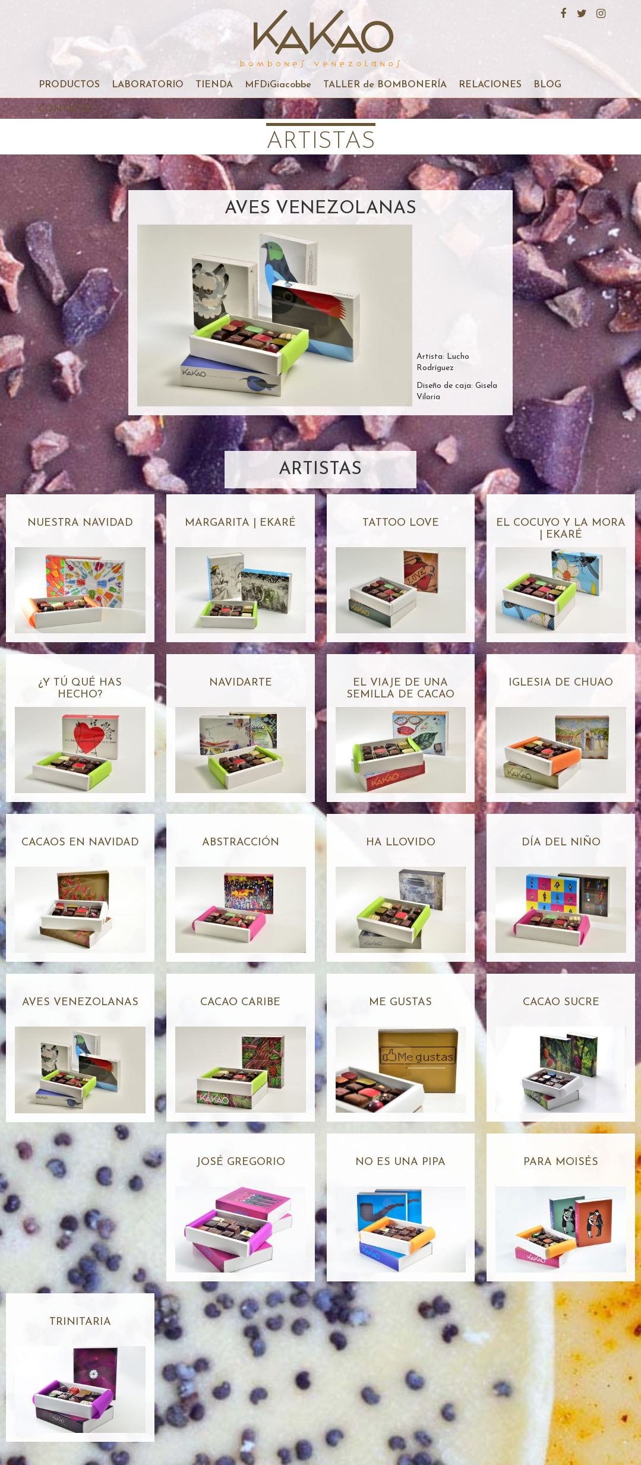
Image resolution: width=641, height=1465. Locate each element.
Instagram (599, 12)
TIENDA (214, 85)
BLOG (547, 85)
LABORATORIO (148, 85)
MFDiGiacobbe (278, 85)
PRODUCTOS (69, 85)
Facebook (561, 12)
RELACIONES (490, 85)
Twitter (580, 12)
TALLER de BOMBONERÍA (385, 85)
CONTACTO (66, 109)
